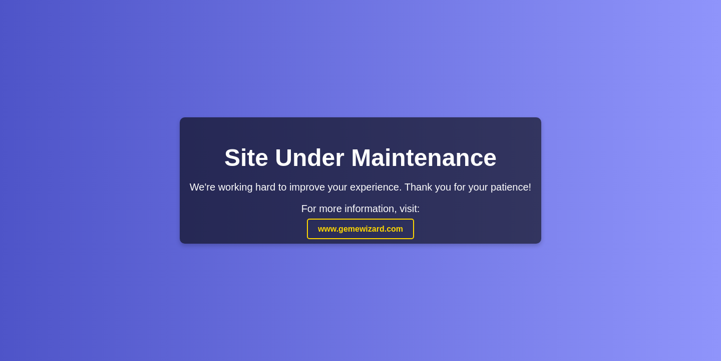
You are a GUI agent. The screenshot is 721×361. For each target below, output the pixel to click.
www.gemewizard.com (360, 229)
